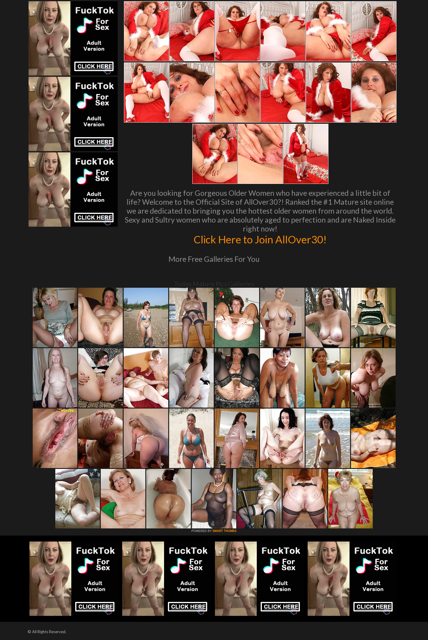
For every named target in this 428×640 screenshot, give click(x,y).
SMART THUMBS (225, 531)
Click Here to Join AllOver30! (260, 239)
